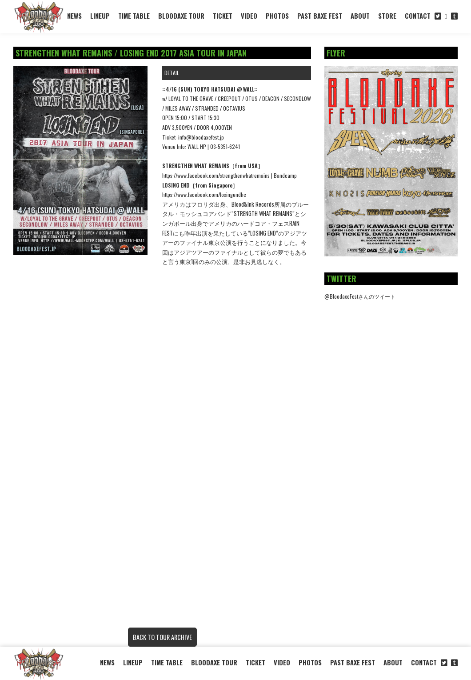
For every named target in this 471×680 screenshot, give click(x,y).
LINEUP (100, 15)
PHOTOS (277, 15)
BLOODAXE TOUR (181, 15)
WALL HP (197, 146)
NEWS (74, 15)
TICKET (222, 15)
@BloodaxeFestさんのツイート (359, 296)
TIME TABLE (134, 15)
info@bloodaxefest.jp (201, 137)
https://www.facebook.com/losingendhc (204, 194)
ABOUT (360, 15)
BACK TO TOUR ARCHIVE (162, 637)
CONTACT (418, 15)
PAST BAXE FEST (319, 15)
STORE (387, 15)
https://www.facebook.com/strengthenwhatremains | (218, 175)
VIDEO (249, 15)
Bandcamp (285, 175)
